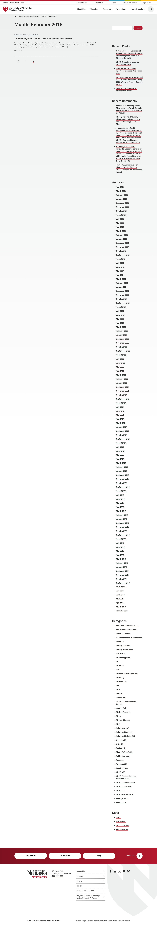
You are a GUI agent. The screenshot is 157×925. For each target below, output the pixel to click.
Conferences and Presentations (129, 638)
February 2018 (122, 563)
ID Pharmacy (121, 682)
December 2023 (122, 291)
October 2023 (121, 299)
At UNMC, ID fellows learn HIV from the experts (128, 159)
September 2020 (123, 439)
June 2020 (120, 451)
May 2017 (120, 599)
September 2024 (123, 255)
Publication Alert (123, 756)
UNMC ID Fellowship (124, 786)
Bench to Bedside (123, 634)
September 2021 (123, 399)
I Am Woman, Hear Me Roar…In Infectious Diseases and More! (43, 38)
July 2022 (120, 359)
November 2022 (122, 343)
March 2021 (121, 423)
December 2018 (122, 523)
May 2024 (120, 271)
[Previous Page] (18, 61)
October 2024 (121, 251)
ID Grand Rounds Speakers (127, 674)
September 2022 (123, 351)
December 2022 (122, 339)
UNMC (5, 3)
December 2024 (122, 243)
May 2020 (120, 455)
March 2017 (121, 607)
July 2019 (120, 495)
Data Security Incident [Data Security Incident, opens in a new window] (130, 3)
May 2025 (120, 223)
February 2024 (122, 283)
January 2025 (121, 239)
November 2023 (122, 295)
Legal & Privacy (88, 921)
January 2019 (121, 519)
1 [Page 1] (25, 61)
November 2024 (122, 247)
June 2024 (120, 267)
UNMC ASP (120, 772)
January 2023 (121, 335)
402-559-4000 (57, 876)
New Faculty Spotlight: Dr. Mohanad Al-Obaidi (126, 89)
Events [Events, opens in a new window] (79, 881)
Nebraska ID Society (124, 732)
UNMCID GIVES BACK (124, 794)
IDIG (117, 686)
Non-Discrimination (100, 921)
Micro (25, 34)
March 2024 (121, 279)
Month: (49, 16)
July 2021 (120, 407)
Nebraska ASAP (122, 728)
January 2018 (121, 567)
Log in (118, 817)
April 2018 (120, 555)
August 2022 (121, 355)
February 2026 (122, 195)
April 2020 (120, 459)
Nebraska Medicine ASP (125, 736)
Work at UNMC (31, 856)
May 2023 (120, 319)
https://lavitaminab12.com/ (127, 117)
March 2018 (121, 559)
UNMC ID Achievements (125, 782)
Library (79, 886)
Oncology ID (121, 740)
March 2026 (121, 191)
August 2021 (121, 403)
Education (94, 9)
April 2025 (120, 227)
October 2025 (121, 211)
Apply (99, 856)
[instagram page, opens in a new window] (115, 885)
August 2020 (121, 443)
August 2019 (121, 491)
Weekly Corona (122, 798)
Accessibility (112, 921)
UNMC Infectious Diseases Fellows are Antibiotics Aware (128, 141)
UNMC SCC (120, 790)
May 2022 (120, 367)
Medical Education (123, 712)
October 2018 (121, 531)
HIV (117, 662)
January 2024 (121, 287)
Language (145, 3)
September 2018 (123, 535)
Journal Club (121, 708)
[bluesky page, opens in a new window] (128, 885)
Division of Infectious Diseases (29, 16)
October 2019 (121, 483)
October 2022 (121, 347)
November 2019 (122, 479)
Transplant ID (121, 764)
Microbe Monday (123, 720)
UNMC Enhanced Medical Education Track (126, 777)
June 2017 (120, 595)
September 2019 (123, 487)
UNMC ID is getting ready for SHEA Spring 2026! (127, 63)
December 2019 (122, 475)
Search (138, 28)
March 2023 (121, 327)
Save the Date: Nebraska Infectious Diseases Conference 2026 (129, 70)
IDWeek (119, 694)
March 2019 (121, 511)
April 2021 (120, 419)
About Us (81, 9)
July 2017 (120, 591)
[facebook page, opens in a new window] (110, 885)
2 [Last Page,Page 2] (33, 61)
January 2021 (121, 427)
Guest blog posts (123, 658)
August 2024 (121, 259)
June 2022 (120, 363)
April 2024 (120, 275)
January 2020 (121, 471)
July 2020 (120, 447)
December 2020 (122, 431)
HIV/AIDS (120, 666)
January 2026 (121, 199)
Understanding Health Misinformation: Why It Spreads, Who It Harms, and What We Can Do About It (129, 109)
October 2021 (121, 395)
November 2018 (122, 527)
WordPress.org (122, 829)
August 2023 (121, 307)
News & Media (137, 9)
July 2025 (120, 219)
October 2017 (121, 579)
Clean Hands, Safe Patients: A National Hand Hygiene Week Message (128, 121)
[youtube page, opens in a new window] (124, 885)
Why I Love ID (33, 34)
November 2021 (122, 391)
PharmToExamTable (124, 752)
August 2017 (121, 587)
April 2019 (120, 507)
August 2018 (121, 539)
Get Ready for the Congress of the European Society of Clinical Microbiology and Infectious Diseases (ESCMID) (129, 54)
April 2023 (120, 323)
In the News (121, 698)
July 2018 (120, 543)
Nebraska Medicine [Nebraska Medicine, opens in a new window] (17, 3)
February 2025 (122, 235)
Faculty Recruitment (124, 650)
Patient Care (121, 9)
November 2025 (122, 207)
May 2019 (120, 503)
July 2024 (120, 263)
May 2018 (120, 551)
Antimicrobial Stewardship (126, 630)
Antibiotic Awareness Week (127, 626)
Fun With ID (18, 34)
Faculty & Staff (98, 3)
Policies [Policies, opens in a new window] (78, 921)
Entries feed (121, 821)
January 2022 (121, 383)
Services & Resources (85, 891)
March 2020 (121, 463)
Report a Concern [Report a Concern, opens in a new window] (124, 921)
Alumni (114, 3)
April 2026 (120, 187)
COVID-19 (120, 642)
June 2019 (120, 499)
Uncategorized (122, 768)
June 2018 (120, 547)
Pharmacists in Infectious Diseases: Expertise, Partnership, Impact (129, 169)
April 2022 (120, 371)
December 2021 (122, 387)
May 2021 (120, 415)
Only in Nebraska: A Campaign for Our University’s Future (88, 897)
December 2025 (122, 203)
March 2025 (121, 231)
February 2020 (122, 467)
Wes (118, 106)
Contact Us (80, 871)
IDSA (118, 690)
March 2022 (121, 375)
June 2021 (120, 411)
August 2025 (121, 215)
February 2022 (122, 379)
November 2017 (122, 575)
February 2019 (122, 515)
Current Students (81, 3)
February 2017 (122, 611)
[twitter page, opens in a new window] (119, 885)
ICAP (118, 670)
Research (107, 9)
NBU (118, 724)
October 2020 (121, 435)
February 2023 (122, 331)
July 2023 (120, 311)
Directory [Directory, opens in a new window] (80, 876)
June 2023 (120, 315)
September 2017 (123, 583)
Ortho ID (119, 744)
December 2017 (122, 571)
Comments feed (122, 825)
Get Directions (65, 856)
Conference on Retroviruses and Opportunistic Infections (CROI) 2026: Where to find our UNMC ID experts (129, 81)
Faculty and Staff (123, 646)
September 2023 (123, 303)
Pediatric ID (120, 748)
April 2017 (120, 603)
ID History (120, 678)
